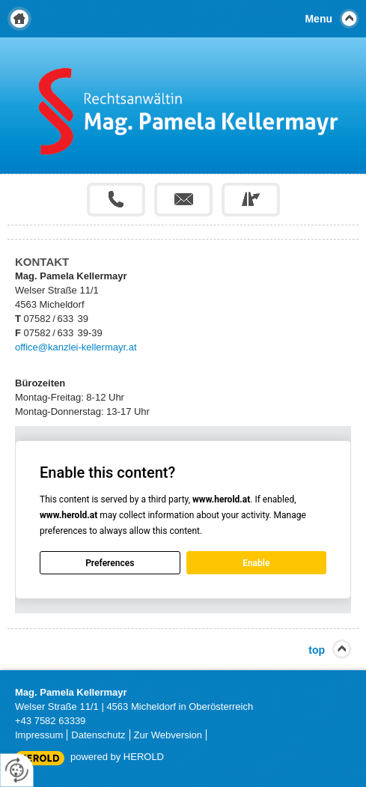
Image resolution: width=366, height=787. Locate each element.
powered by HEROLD (117, 756)
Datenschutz (98, 735)
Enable (256, 563)
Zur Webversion (168, 735)
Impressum (39, 735)
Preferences (109, 563)
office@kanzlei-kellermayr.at (76, 347)
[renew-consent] (17, 770)
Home (19, 19)
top (316, 650)
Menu (318, 19)
